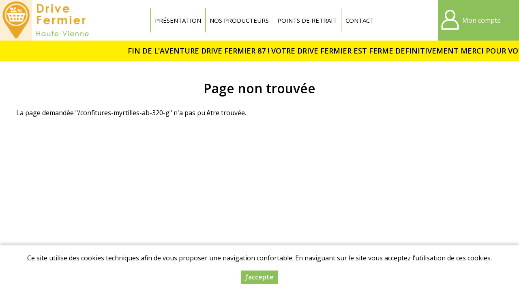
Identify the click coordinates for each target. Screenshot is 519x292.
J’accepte (259, 277)
